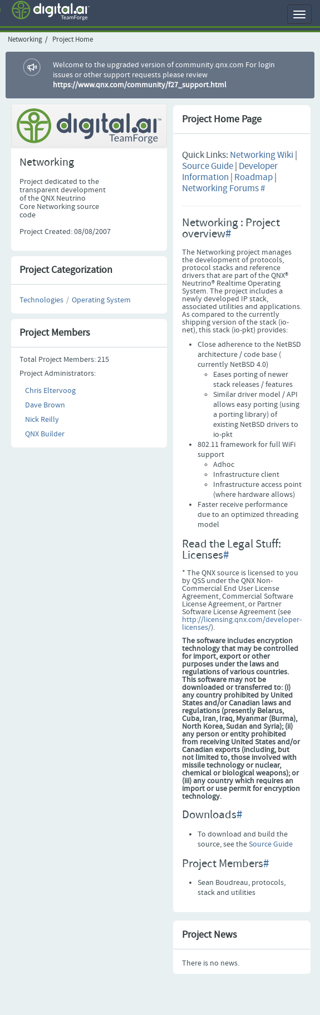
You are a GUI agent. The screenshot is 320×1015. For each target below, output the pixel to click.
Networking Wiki (261, 155)
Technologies (41, 300)
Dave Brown (45, 405)
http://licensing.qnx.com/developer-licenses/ (242, 624)
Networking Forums (220, 188)
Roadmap (253, 177)
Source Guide (207, 166)
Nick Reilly (42, 420)
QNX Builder (45, 434)
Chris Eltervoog (50, 391)
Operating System (101, 300)
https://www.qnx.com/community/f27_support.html (140, 85)
